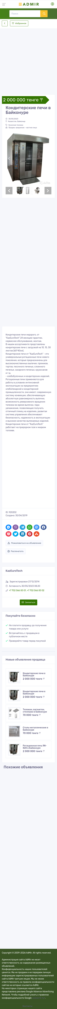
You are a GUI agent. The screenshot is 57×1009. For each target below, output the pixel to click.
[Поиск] (24, 13)
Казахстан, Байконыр (15, 121)
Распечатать (16, 551)
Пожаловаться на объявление (24, 543)
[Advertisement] (28, 59)
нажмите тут (38, 998)
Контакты (27, 1006)
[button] (9, 158)
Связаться (28, 602)
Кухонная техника (14, 125)
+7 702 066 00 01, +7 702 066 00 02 (26, 590)
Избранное (19, 23)
